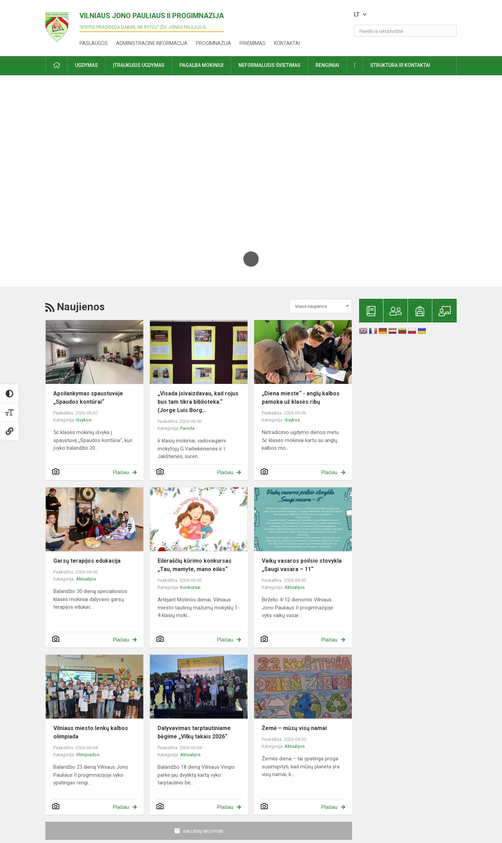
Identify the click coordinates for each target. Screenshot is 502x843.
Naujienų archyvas (203, 831)
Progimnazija (213, 43)
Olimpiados (87, 754)
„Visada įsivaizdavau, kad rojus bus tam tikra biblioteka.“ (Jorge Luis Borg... (198, 401)
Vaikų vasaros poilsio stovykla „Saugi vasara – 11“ (302, 564)
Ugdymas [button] (86, 65)
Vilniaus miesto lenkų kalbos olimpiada (90, 732)
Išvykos (83, 420)
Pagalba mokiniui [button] (201, 65)
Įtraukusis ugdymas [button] (139, 65)
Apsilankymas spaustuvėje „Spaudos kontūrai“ (88, 397)
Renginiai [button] (327, 65)
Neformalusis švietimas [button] (269, 65)
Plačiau (121, 472)
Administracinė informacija (152, 43)
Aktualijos (86, 579)
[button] (409, 14)
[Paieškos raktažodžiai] (405, 31)
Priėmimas (252, 43)
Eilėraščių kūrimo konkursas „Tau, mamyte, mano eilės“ (194, 564)
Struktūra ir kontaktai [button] (400, 65)
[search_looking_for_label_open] (449, 30)
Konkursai (190, 587)
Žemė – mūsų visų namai (294, 728)
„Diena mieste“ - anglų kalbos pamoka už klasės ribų (301, 397)
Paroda (187, 428)
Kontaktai (287, 43)
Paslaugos (93, 43)
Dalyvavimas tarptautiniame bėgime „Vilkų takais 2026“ (194, 732)
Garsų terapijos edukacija (87, 560)
